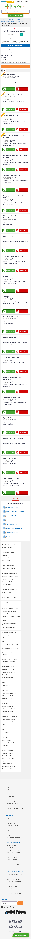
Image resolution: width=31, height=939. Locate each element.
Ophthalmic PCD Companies (13, 850)
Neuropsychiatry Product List (9, 758)
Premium (22, 38)
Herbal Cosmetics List (7, 722)
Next (16, 66)
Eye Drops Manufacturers (8, 627)
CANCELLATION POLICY (12, 801)
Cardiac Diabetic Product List (9, 756)
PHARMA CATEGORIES (11, 823)
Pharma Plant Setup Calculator (15, 810)
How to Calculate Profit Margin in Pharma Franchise (10, 645)
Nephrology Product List (8, 761)
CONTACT (9, 789)
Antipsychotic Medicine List (8, 672)
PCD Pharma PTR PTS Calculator (15, 806)
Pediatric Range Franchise (8, 568)
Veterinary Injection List (8, 669)
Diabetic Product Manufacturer (9, 589)
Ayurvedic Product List (7, 750)
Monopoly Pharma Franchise (13, 852)
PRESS (8, 835)
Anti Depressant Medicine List (9, 695)
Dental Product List (6, 740)
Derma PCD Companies (12, 859)
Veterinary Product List (7, 753)
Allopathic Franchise (7, 550)
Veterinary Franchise (7, 555)
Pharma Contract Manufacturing (10, 611)
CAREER (8, 792)
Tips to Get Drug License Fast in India (10, 640)
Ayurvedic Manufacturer (8, 579)
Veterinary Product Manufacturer (10, 587)
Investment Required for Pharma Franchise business (10, 649)
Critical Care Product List (8, 748)
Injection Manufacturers (12, 888)
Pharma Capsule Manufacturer (10, 597)
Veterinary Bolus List (7, 698)
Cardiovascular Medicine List (9, 711)
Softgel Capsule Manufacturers (13, 879)
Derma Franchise (6, 558)
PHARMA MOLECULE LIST (12, 825)
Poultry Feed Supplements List (9, 716)
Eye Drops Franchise (11, 845)
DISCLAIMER (9, 799)
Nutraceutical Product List (8, 766)
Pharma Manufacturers (12, 891)
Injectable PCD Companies (13, 847)
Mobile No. (4, 57)
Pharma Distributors (11, 866)
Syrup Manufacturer (7, 592)
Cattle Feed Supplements (8, 719)
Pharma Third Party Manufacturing (10, 576)
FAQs (8, 832)
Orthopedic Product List (8, 742)
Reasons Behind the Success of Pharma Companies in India (10, 660)
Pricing (3, 1)
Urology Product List (7, 763)
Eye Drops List (5, 732)
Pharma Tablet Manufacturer (9, 595)
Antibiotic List (5, 729)
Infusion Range (6, 685)
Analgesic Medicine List (8, 677)
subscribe (20, 903)
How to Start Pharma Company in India (10, 636)
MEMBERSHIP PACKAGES (12, 803)
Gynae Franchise (6, 560)
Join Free (19, 1)
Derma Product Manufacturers (14, 884)
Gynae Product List (6, 745)
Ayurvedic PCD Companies (13, 864)
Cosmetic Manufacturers (12, 886)
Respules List (5, 688)
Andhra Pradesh (24, 41)
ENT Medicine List (6, 680)
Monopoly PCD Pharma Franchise (10, 613)
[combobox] (15, 11)
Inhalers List (5, 690)
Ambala (14, 41)
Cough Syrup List (6, 724)
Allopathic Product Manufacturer (10, 581)
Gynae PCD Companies (12, 854)
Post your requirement (15, 15)
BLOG (8, 818)
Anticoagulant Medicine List (9, 709)
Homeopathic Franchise (8, 552)
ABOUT (8, 787)
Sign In (26, 1)
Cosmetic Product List (7, 769)
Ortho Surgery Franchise (8, 565)
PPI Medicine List (6, 682)
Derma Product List (6, 737)
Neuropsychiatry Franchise (9, 563)
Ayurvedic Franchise (7, 547)
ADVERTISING (10, 830)
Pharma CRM (10, 1)
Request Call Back (21, 935)
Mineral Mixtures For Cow (8, 701)
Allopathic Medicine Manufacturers (14, 881)
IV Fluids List (5, 703)
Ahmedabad (6, 41)
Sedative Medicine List (7, 706)
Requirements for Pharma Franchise (8, 653)
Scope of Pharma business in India (11, 657)
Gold (16, 38)
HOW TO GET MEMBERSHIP (13, 821)
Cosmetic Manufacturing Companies (8, 619)
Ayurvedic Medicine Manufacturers (14, 876)
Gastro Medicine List (7, 675)
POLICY (8, 794)
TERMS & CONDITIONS (12, 796)
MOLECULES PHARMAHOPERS (13, 837)
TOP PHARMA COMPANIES (12, 828)
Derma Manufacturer (7, 584)
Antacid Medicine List (7, 727)
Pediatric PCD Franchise (12, 862)
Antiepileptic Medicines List (8, 693)
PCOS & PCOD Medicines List (9, 714)
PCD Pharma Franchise (7, 606)
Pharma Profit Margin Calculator (15, 808)
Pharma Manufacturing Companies (11, 616)
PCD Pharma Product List (8, 735)
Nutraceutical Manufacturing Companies (9, 624)
